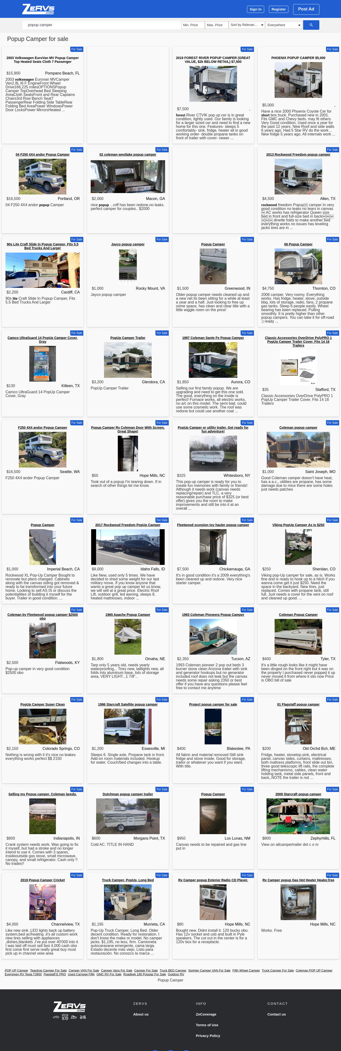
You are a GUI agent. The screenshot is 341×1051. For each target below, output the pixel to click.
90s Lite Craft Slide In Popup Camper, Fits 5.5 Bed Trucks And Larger (43, 246)
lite (15, 298)
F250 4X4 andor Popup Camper (42, 427)
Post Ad (306, 9)
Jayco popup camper (127, 244)
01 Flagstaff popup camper (298, 704)
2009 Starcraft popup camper (298, 794)
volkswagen (24, 79)
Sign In (256, 9)
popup (44, 205)
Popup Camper (213, 244)
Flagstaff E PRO (55, 974)
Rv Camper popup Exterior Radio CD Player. (213, 880)
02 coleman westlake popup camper (127, 154)
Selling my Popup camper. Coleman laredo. (43, 794)
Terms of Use (207, 1025)
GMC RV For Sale (109, 974)
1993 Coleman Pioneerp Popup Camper (213, 615)
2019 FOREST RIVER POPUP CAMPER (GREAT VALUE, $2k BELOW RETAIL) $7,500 (213, 60)
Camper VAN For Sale (84, 970)
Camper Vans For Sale (116, 970)
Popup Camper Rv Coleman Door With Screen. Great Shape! (128, 429)
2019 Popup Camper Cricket (42, 880)
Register (279, 9)
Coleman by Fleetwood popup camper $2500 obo (42, 616)
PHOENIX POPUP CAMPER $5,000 (298, 58)
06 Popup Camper (298, 244)
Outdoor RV (176, 974)
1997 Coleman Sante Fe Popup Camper (213, 338)
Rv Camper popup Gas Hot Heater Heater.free (298, 880)
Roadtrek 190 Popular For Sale (144, 974)
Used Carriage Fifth (81, 974)
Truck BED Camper (173, 970)
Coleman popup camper (298, 427)
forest (180, 115)
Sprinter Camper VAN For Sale (209, 970)
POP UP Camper (16, 970)
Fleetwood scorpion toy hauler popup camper (213, 525)
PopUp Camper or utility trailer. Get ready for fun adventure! (213, 429)
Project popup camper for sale (213, 704)
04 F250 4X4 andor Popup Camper (42, 154)
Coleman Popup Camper (298, 615)
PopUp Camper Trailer (127, 338)
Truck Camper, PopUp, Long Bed (128, 880)
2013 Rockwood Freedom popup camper (298, 154)
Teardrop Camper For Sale (48, 970)
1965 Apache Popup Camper (127, 615)
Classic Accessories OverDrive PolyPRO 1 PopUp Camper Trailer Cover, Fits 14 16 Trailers (298, 341)
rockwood (269, 205)
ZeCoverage (206, 1014)
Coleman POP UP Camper (314, 970)
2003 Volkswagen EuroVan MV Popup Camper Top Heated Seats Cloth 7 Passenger (42, 60)
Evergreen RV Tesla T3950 (23, 974)
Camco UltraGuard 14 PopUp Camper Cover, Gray (43, 340)
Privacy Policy (208, 1036)
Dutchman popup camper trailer (128, 794)
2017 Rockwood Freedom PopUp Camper (127, 525)
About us (141, 1014)
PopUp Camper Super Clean (42, 704)
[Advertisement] (128, 82)
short (265, 115)
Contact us (276, 1014)
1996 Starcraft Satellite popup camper (128, 704)
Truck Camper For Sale (278, 970)
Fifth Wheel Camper (246, 970)
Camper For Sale (146, 970)
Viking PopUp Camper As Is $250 (298, 525)
